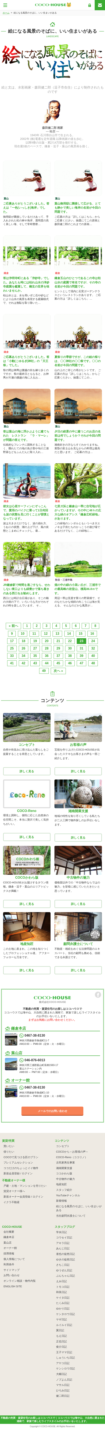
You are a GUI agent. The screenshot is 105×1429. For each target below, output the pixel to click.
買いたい (9, 1146)
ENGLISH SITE (13, 1286)
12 (46, 633)
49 (44, 671)
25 (12, 648)
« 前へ (13, 626)
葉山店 (8, 1242)
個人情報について (14, 1259)
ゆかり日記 (63, 1308)
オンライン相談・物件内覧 (20, 1280)
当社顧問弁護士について (71, 1215)
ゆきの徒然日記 (65, 1259)
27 (35, 648)
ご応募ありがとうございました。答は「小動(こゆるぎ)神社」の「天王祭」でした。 (26, 361)
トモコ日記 (63, 1286)
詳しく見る (27, 771)
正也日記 (61, 1341)
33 (12, 656)
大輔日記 (61, 1374)
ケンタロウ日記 (65, 1314)
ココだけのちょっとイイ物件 (21, 1168)
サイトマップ (12, 1269)
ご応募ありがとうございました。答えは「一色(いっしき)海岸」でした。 (26, 207)
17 (12, 641)
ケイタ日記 (63, 1297)
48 (93, 663)
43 (35, 663)
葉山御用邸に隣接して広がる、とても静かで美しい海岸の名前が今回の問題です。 (77, 207)
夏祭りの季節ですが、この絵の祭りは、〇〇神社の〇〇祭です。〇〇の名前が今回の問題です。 (77, 361)
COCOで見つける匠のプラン (21, 1157)
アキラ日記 (63, 1243)
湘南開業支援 (64, 1168)
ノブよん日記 (64, 1379)
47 (81, 663)
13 (57, 633)
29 (58, 648)
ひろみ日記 (63, 1390)
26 (23, 648)
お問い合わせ (12, 1275)
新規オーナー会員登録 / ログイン (23, 1196)
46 (70, 663)
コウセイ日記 (64, 1237)
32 (93, 648)
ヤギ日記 (61, 1319)
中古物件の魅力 (65, 1179)
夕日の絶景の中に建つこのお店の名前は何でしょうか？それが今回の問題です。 (77, 435)
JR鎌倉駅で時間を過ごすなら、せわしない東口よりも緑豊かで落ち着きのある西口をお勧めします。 (26, 589)
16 (92, 633)
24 (93, 641)
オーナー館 (10, 1248)
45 (58, 663)
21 (58, 641)
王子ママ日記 (64, 1352)
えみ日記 (61, 1281)
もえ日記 (61, 1335)
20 (46, 641)
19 (35, 641)
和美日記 (61, 1292)
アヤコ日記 (63, 1363)
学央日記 (61, 1232)
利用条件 (9, 1264)
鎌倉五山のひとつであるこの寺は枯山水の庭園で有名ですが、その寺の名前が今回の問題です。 (77, 282)
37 (58, 656)
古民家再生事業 (65, 1162)
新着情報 (61, 1200)
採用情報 (9, 1253)
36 (46, 656)
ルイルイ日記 (64, 1325)
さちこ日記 (63, 1264)
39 (81, 656)
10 (23, 633)
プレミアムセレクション (18, 1162)
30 (70, 648)
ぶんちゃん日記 (65, 1275)
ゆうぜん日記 (64, 1270)
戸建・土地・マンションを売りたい (25, 1185)
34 (23, 656)
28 (46, 648)
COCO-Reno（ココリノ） (71, 1157)
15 (81, 633)
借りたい (9, 1151)
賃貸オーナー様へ (14, 1191)
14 (69, 633)
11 (34, 633)
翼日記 (60, 1330)
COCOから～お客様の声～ (72, 1151)
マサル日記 (63, 1384)
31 (81, 648)
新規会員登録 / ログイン (18, 1173)
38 (70, 656)
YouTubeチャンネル (68, 1195)
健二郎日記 (63, 1395)
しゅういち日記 (65, 1357)
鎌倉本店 (9, 1237)
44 (46, 663)
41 (12, 663)
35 (35, 656)
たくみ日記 (63, 1303)
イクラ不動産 (12, 1202)
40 (93, 656)
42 (23, 663)
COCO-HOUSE (48, 1426)
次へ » (58, 671)
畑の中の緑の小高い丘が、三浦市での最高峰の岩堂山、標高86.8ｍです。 (77, 589)
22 (70, 641)
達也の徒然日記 (65, 1253)
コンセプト (63, 1146)
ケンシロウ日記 (65, 1368)
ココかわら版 (64, 1173)
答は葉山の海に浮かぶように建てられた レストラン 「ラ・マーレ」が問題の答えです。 (26, 435)
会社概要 (9, 1231)
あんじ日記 (63, 1248)
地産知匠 (61, 1184)
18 (23, 641)
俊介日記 (61, 1346)
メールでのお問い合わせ (52, 1111)
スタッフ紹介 (64, 1189)
